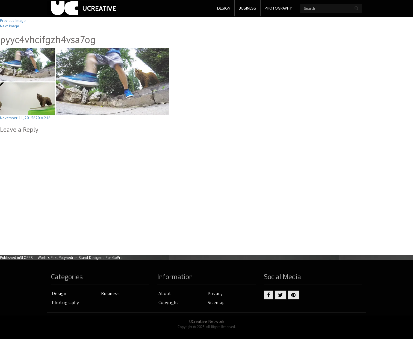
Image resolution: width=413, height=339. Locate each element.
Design (59, 293)
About (164, 293)
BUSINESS (247, 8)
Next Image (9, 26)
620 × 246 (42, 117)
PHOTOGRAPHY (278, 8)
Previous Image (13, 20)
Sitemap (216, 302)
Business (110, 293)
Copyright (168, 302)
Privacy (215, 293)
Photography (65, 302)
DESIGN (223, 8)
